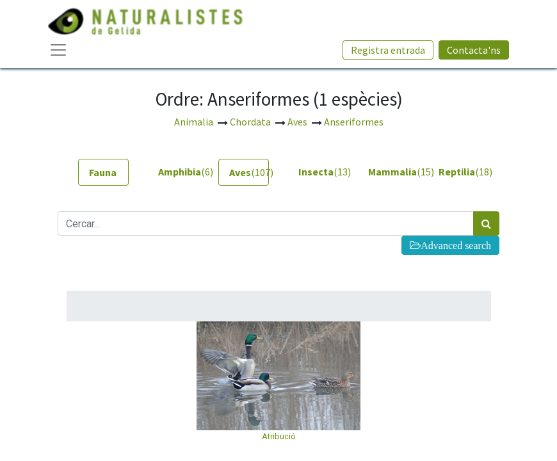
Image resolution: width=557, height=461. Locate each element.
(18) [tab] (459, 171)
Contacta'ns (474, 50)
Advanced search (456, 245)
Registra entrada (388, 50)
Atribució (279, 436)
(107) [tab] (249, 172)
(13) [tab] (318, 171)
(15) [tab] (388, 171)
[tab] (103, 172)
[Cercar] (486, 223)
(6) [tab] (178, 171)
